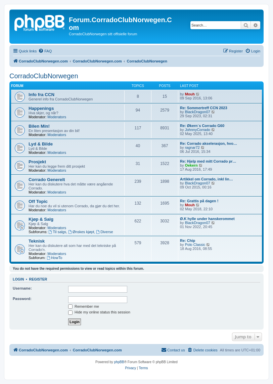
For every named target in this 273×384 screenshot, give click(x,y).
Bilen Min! (39, 126)
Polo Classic (195, 245)
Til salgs (57, 232)
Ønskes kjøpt (81, 232)
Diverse (104, 232)
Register (38, 279)
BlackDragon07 (197, 112)
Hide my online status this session (99, 312)
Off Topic (38, 201)
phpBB (119, 362)
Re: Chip (187, 241)
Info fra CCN (41, 94)
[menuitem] (45, 51)
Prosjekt (37, 161)
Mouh (190, 94)
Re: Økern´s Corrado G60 (202, 126)
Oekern (191, 165)
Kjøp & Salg (41, 219)
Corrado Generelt (47, 179)
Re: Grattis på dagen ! (199, 201)
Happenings (41, 108)
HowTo (54, 258)
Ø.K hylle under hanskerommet (207, 219)
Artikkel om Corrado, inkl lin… (206, 179)
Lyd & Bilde (41, 143)
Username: (22, 288)
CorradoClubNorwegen (43, 76)
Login (18, 279)
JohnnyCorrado (197, 130)
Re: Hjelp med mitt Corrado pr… (208, 161)
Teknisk (37, 241)
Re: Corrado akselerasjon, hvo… (208, 143)
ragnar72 (192, 147)
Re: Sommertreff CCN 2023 (203, 108)
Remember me (83, 306)
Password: (22, 299)
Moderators (56, 117)
